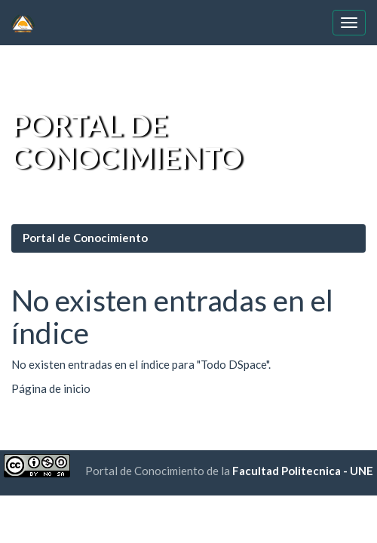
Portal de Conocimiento (85, 237)
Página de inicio (50, 388)
